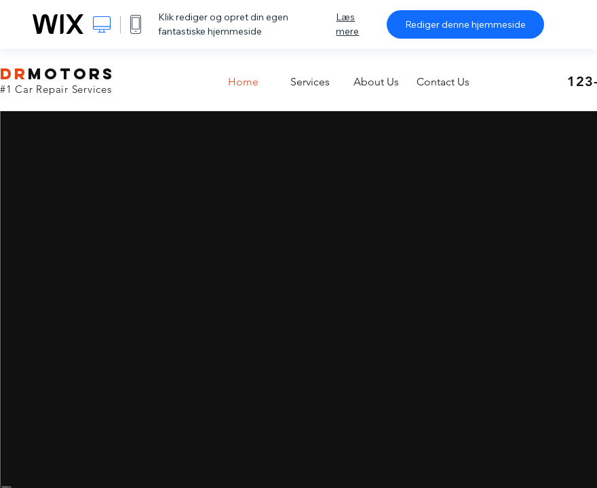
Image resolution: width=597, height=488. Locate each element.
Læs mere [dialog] (347, 24)
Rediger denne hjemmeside (465, 24)
